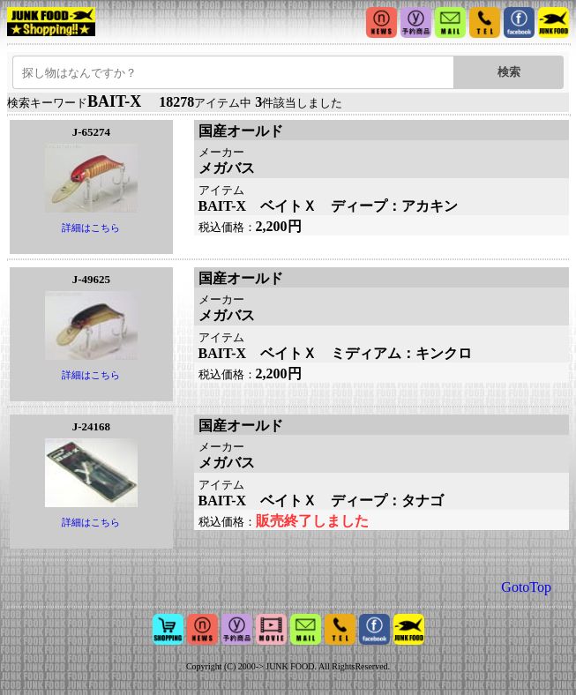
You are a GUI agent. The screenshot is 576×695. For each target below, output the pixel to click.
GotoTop (526, 586)
